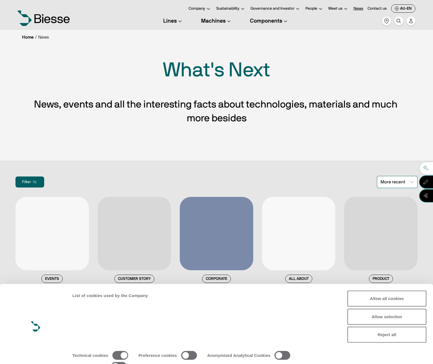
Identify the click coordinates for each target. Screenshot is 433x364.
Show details (85, 353)
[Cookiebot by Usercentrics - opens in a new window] (36, 353)
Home (28, 37)
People (314, 9)
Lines (173, 21)
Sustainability (231, 9)
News (358, 8)
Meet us (338, 9)
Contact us (377, 8)
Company (200, 9)
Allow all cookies (387, 277)
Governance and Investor (275, 9)
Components (269, 21)
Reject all (387, 313)
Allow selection (387, 295)
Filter (30, 182)
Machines (216, 21)
